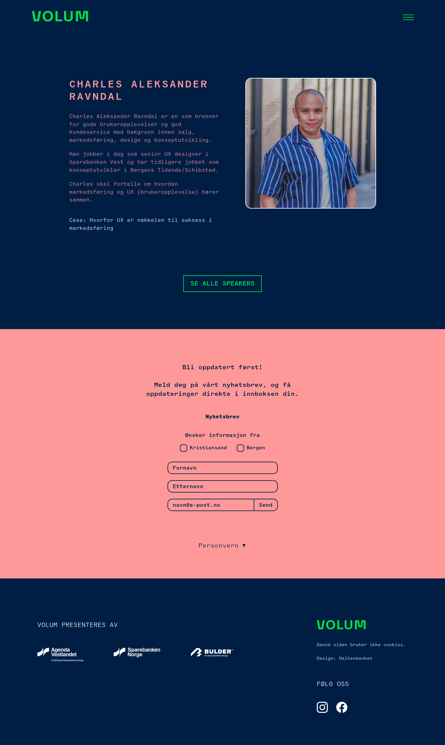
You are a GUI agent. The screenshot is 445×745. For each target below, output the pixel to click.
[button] (408, 17)
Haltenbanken (355, 658)
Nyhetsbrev (222, 417)
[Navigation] (60, 17)
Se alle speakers (222, 283)
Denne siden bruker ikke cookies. (361, 644)
